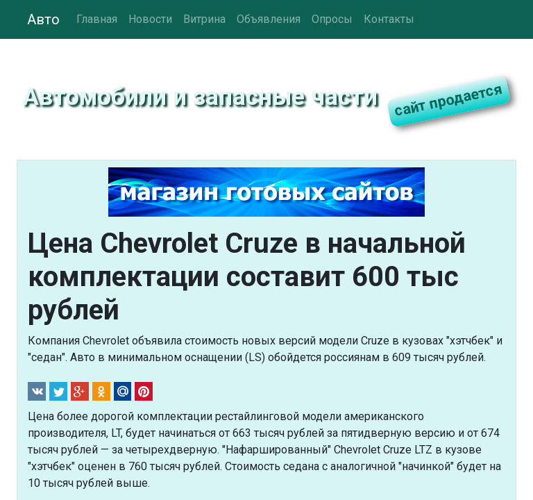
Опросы (332, 19)
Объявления (269, 19)
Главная (96, 19)
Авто (43, 19)
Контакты (389, 19)
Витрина (204, 19)
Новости (150, 19)
